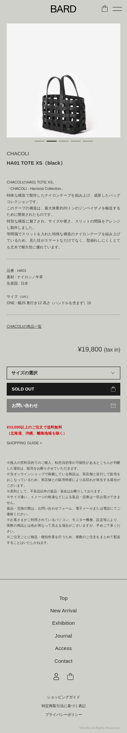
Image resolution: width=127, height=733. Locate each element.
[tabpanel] (63, 80)
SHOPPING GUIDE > (24, 443)
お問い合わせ (25, 405)
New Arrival (63, 610)
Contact (64, 660)
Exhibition (63, 622)
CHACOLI (18, 153)
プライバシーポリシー (63, 715)
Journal (63, 635)
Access (63, 648)
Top (63, 598)
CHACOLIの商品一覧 (24, 326)
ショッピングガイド (63, 697)
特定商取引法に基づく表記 (64, 706)
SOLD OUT (23, 389)
